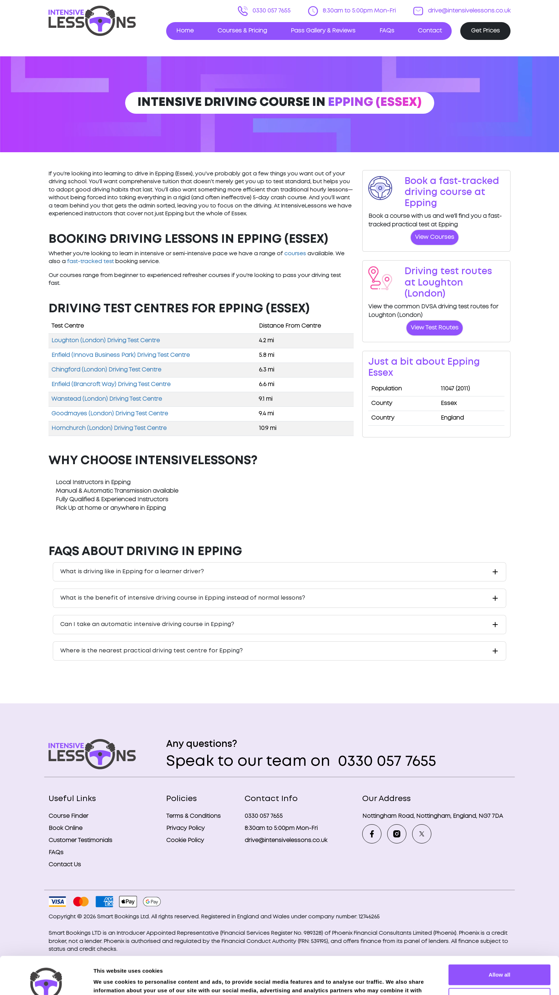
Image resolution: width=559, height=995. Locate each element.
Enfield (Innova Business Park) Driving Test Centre (120, 355)
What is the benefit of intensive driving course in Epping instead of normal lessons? (182, 598)
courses (295, 253)
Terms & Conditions (193, 816)
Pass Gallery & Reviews (323, 31)
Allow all (500, 937)
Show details (110, 981)
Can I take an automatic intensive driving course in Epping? (147, 624)
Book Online (65, 828)
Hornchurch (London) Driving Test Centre (108, 428)
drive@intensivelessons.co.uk (468, 11)
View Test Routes (434, 327)
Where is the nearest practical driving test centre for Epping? (151, 650)
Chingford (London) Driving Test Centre (106, 370)
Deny (499, 960)
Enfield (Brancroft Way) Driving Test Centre (110, 384)
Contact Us (64, 864)
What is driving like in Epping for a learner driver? (132, 571)
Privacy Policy (185, 828)
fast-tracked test (90, 261)
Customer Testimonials (80, 840)
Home (185, 31)
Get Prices (485, 31)
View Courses (434, 237)
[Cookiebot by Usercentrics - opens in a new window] (46, 981)
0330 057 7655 (271, 11)
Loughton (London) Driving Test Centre (105, 340)
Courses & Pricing (242, 31)
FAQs (386, 31)
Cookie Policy (185, 840)
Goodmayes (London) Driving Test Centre (109, 413)
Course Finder (68, 816)
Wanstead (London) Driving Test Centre (106, 399)
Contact (430, 31)
